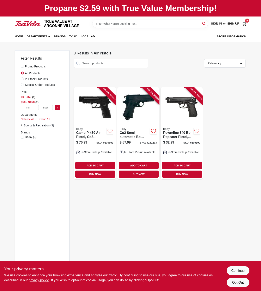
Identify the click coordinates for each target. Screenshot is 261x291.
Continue (237, 270)
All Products (33, 73)
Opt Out (238, 282)
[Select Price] (57, 107)
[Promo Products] (22, 66)
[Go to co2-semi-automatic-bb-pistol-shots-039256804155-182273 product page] (138, 133)
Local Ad (88, 36)
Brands (60, 36)
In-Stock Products (36, 79)
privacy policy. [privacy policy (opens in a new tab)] (39, 280)
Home (19, 36)
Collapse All (27, 119)
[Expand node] (22, 125)
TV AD (73, 36)
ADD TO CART (95, 165)
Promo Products (35, 66)
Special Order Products (40, 85)
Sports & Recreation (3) (39, 125)
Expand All (44, 119)
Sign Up (233, 23)
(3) (31, 137)
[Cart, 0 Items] (244, 23)
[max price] (45, 107)
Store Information (231, 36)
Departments (37, 36)
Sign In (216, 23)
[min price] (28, 107)
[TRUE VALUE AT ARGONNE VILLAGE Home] (28, 23)
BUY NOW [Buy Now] (95, 174)
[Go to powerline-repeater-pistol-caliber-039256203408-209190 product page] (182, 133)
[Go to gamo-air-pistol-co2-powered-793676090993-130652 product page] (95, 133)
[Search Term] (150, 24)
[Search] (204, 23)
